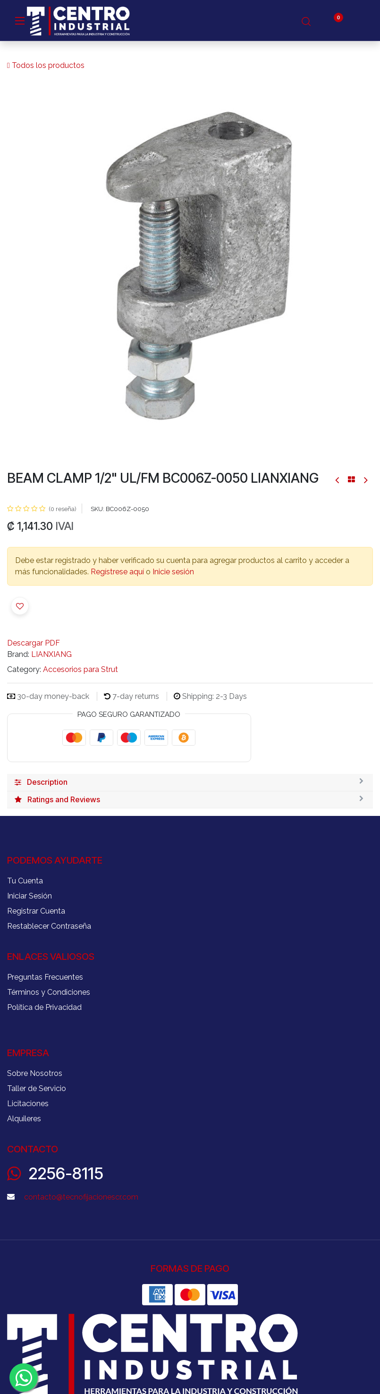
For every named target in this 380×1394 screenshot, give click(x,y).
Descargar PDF (33, 642)
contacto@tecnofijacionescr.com (81, 1196)
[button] (20, 606)
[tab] (190, 782)
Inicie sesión (173, 571)
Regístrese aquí (117, 571)
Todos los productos (45, 65)
